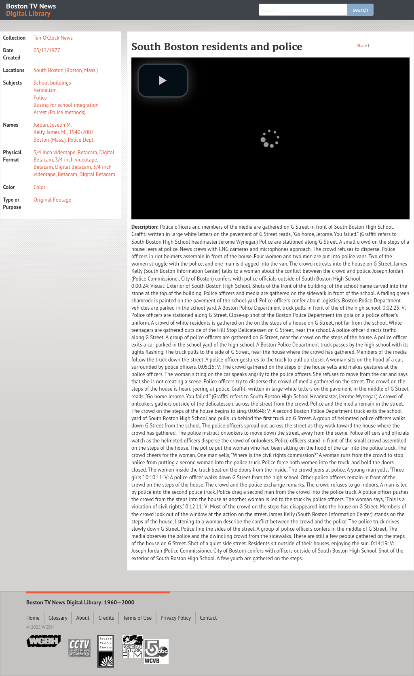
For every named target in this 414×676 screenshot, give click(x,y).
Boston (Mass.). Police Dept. (64, 139)
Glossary (58, 617)
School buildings (52, 82)
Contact (208, 617)
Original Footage (52, 199)
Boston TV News (31, 9)
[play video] (162, 81)
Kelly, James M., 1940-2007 (64, 132)
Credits (106, 617)
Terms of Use (137, 617)
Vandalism (45, 90)
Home (33, 617)
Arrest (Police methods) (59, 112)
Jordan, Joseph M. (53, 124)
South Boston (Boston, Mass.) (66, 70)
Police (40, 97)
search (360, 9)
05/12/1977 (47, 50)
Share (362, 45)
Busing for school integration (66, 105)
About (82, 617)
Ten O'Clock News (53, 37)
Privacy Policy (176, 617)
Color (39, 187)
